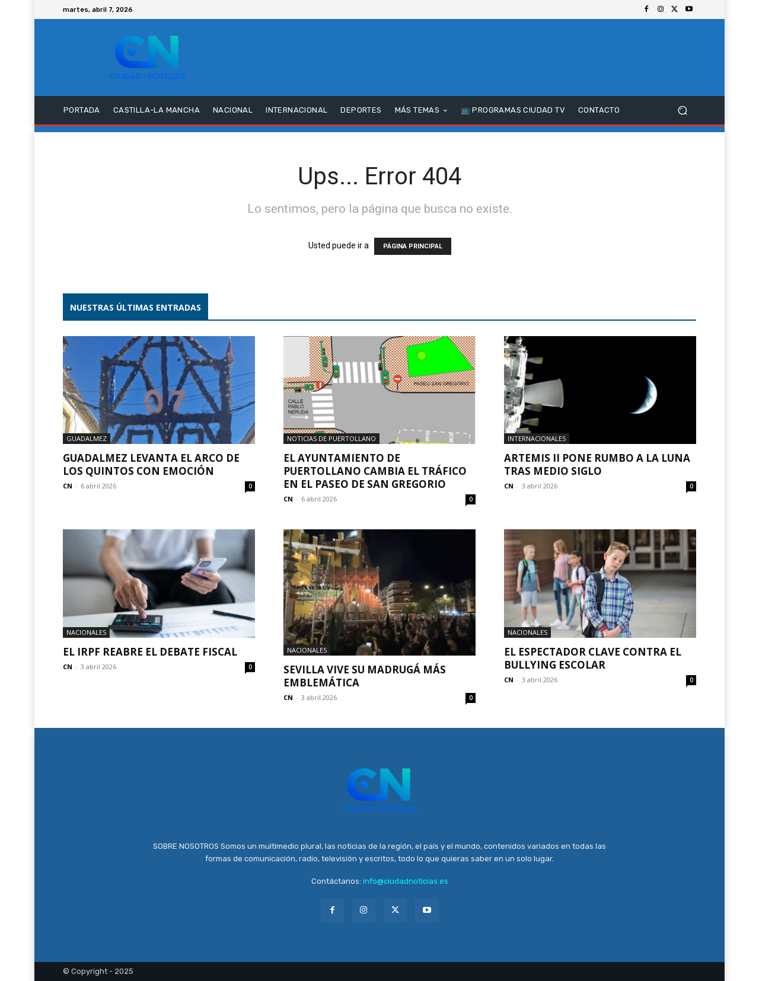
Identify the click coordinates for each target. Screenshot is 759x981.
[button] (682, 110)
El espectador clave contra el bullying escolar (592, 658)
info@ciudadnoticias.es (405, 881)
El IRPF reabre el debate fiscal (150, 652)
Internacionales (537, 438)
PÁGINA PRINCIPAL (412, 246)
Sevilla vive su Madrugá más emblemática (364, 676)
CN (67, 485)
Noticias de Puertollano (331, 438)
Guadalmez (86, 438)
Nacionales (86, 632)
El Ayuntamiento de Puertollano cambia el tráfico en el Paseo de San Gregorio (375, 471)
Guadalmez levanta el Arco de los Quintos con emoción (151, 464)
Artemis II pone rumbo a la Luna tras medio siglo (597, 464)
